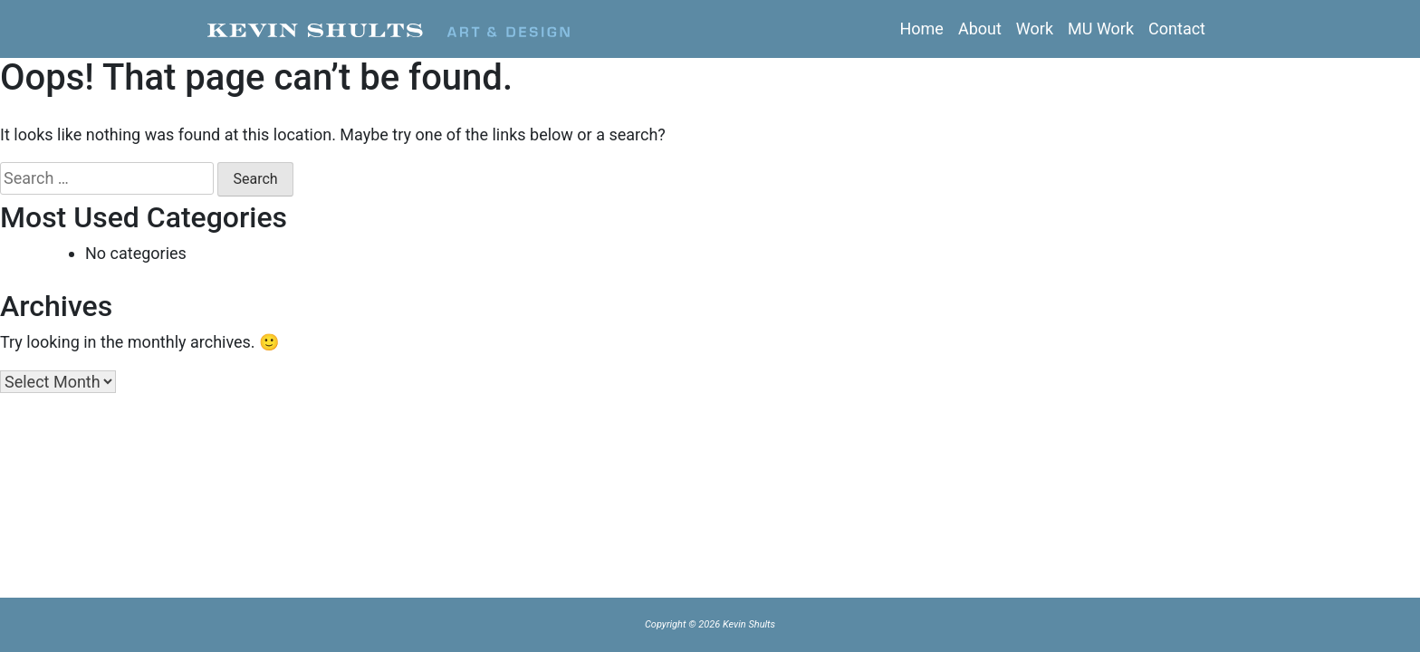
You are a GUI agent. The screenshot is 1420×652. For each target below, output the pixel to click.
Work (1034, 28)
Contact (1176, 28)
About (980, 28)
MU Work (1101, 28)
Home (921, 28)
